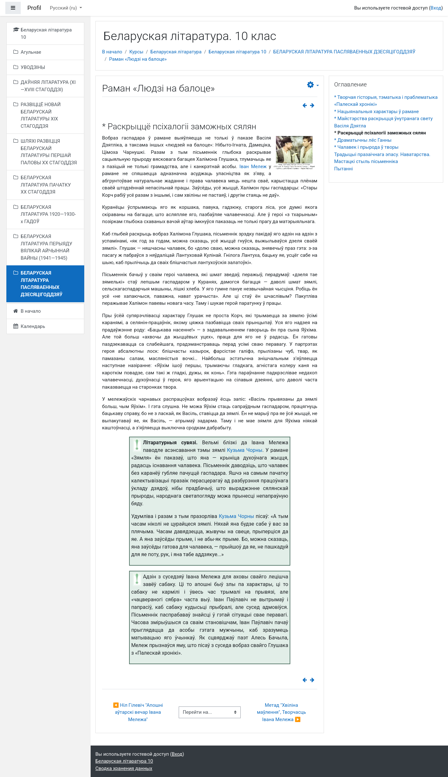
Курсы (136, 52)
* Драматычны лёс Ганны (362, 140)
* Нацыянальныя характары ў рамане (376, 111)
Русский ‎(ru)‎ (64, 8)
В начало (112, 52)
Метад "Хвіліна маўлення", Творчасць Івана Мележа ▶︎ (282, 712)
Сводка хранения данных (123, 768)
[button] (313, 85)
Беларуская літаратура (176, 52)
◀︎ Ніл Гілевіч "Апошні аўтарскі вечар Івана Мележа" (138, 712)
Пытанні (343, 169)
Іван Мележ (253, 166)
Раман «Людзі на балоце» (138, 59)
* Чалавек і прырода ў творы (366, 147)
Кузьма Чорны (244, 450)
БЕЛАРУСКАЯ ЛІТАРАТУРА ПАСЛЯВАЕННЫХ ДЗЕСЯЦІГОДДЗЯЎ (344, 52)
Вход (436, 8)
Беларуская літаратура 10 (237, 52)
